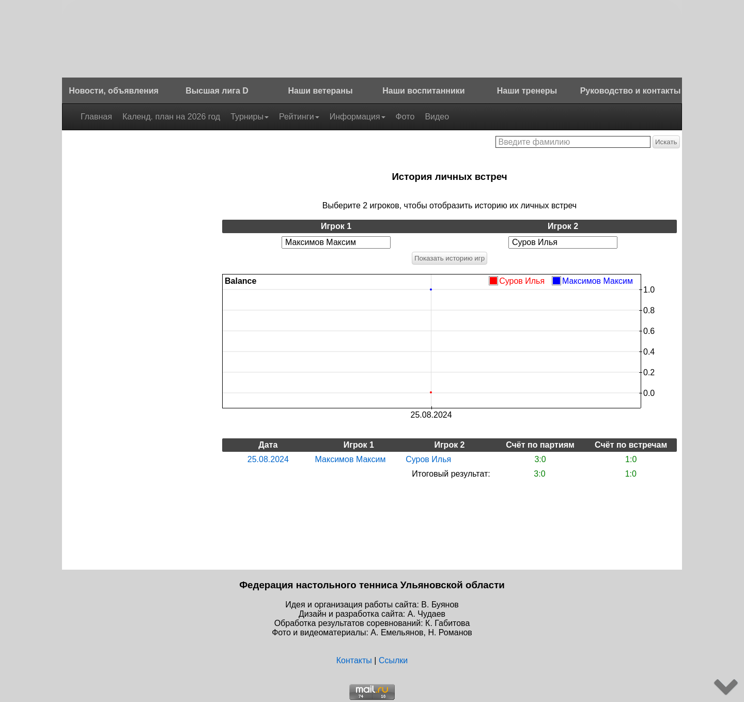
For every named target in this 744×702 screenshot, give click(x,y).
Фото (405, 116)
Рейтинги (299, 116)
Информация (357, 116)
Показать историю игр (449, 258)
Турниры (249, 116)
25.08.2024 (268, 459)
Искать (666, 142)
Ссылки (393, 660)
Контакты (354, 660)
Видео (437, 116)
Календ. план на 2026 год (171, 116)
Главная (96, 116)
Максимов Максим (350, 459)
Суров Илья (428, 459)
